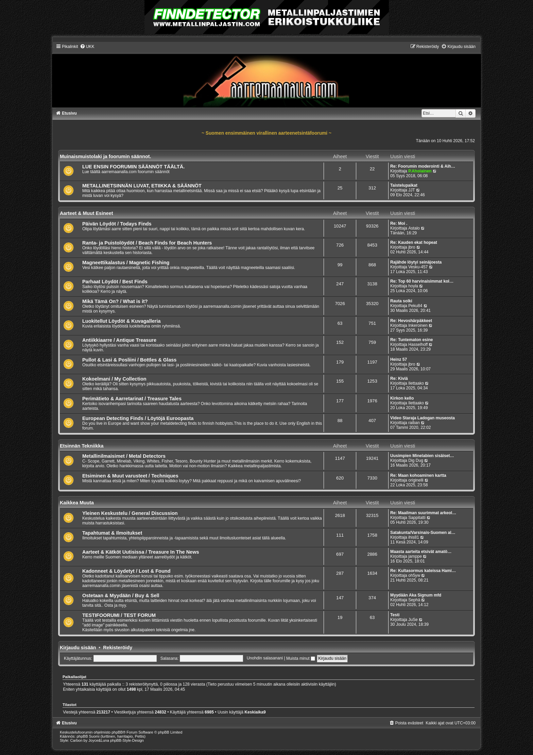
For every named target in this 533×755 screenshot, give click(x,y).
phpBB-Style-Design (127, 740)
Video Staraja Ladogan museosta (422, 418)
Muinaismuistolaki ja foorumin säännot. (105, 156)
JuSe (413, 619)
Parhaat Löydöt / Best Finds (115, 281)
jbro (411, 247)
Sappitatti (416, 517)
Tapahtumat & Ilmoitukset (112, 533)
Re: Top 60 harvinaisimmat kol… (421, 281)
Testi (394, 615)
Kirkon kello (402, 398)
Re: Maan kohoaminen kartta (418, 475)
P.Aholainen (419, 171)
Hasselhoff (418, 344)
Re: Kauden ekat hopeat (413, 242)
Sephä (414, 600)
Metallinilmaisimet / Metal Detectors (124, 456)
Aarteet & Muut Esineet (86, 213)
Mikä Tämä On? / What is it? (115, 301)
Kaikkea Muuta (77, 502)
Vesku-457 (418, 267)
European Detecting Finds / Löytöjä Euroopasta (137, 418)
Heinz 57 (398, 359)
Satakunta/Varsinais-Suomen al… (422, 532)
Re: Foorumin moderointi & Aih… (422, 166)
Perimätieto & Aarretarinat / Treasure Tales (132, 398)
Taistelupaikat (403, 185)
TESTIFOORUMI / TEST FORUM (119, 615)
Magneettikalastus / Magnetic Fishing (126, 262)
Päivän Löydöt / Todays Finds (117, 224)
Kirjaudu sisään (78, 647)
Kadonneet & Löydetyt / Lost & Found (126, 571)
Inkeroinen (417, 325)
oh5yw (414, 575)
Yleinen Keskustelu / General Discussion (130, 513)
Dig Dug (415, 460)
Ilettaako (416, 383)
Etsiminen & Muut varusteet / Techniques (130, 476)
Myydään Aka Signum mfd (415, 595)
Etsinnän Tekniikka (81, 446)
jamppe (415, 556)
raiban (414, 422)
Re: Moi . (398, 223)
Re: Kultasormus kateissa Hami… (423, 570)
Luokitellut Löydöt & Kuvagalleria (121, 321)
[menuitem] (87, 46)
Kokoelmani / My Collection (114, 379)
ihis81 (413, 537)
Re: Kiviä (399, 378)
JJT (411, 190)
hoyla (413, 286)
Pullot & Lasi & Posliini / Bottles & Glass (129, 360)
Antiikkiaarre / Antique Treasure (119, 340)
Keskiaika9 (255, 712)
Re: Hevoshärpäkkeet (411, 320)
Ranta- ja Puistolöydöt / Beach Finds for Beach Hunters (147, 243)
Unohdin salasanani (265, 658)
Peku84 (415, 305)
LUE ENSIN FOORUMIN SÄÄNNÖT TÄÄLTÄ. (133, 166)
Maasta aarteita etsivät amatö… (420, 551)
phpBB (117, 732)
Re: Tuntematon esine (411, 339)
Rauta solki (401, 301)
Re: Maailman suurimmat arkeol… (423, 512)
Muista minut (300, 658)
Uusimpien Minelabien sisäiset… (422, 455)
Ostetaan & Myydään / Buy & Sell (120, 595)
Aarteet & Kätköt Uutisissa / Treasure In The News (140, 552)
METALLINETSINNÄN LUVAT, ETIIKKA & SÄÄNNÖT (142, 185)
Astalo (414, 228)
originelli (415, 480)
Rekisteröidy (117, 647)
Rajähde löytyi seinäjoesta (416, 262)
